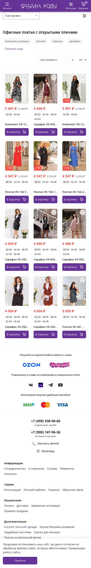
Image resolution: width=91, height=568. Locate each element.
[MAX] (40, 385)
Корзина (54, 490)
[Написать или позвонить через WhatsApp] (45, 451)
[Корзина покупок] (83, 6)
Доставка (22, 505)
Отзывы (52, 468)
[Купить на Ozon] (31, 365)
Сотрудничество (15, 468)
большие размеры (17, 41)
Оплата (9, 505)
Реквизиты (67, 468)
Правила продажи (16, 511)
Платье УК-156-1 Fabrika (50, 192)
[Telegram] (50, 385)
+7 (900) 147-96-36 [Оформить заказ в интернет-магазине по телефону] (45, 432)
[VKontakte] (30, 385)
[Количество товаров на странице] (81, 60)
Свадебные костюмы (17, 532)
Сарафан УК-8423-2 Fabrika (51, 124)
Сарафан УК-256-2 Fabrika (51, 327)
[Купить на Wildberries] (59, 365)
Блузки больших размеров (57, 527)
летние (40, 41)
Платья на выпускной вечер (22, 537)
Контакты (10, 474)
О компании (36, 468)
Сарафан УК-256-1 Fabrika (22, 327)
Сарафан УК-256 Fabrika (21, 259)
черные (57, 41)
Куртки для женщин (47, 532)
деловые (75, 41)
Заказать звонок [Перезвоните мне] (45, 443)
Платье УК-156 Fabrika (19, 192)
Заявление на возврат (45, 505)
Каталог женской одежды (20, 527)
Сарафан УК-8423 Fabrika (50, 259)
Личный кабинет (35, 490)
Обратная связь (72, 490)
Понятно (20, 560)
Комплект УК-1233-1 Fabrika (23, 124)
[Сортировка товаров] (55, 60)
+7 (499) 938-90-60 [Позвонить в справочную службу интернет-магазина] (45, 421)
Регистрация (12, 490)
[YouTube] (60, 385)
